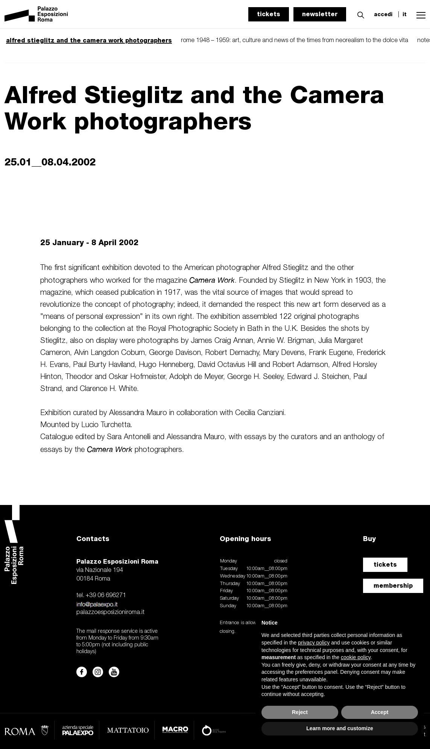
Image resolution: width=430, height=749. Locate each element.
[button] (359, 14)
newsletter (319, 14)
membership (393, 585)
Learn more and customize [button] (339, 728)
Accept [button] (380, 712)
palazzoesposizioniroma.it (110, 612)
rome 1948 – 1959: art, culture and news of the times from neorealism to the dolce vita (294, 40)
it (405, 14)
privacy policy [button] (314, 643)
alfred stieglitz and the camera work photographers (89, 40)
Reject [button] (300, 712)
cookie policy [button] (356, 657)
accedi (383, 14)
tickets (268, 14)
